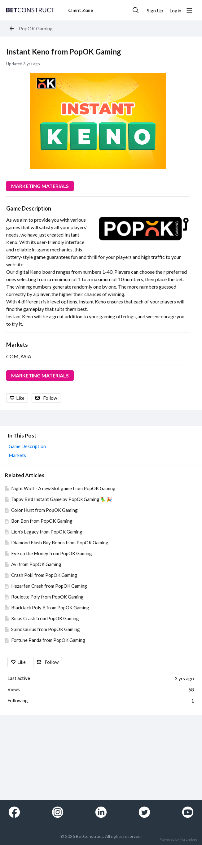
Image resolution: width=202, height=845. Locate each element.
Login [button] (175, 10)
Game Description (28, 208)
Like (20, 398)
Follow (50, 398)
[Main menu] (189, 10)
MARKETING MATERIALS (40, 186)
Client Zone (80, 10)
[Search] (135, 10)
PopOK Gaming (36, 28)
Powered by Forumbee (178, 839)
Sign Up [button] (155, 10)
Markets (17, 344)
